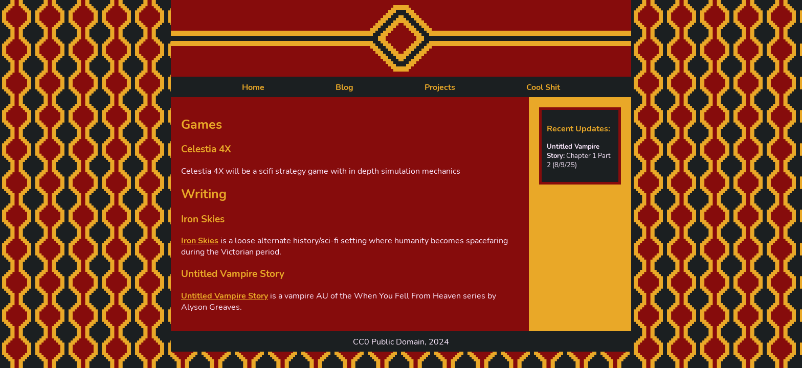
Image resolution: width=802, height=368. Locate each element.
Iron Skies (199, 240)
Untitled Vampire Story (224, 296)
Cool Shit (543, 87)
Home (253, 87)
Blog (344, 87)
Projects (440, 87)
